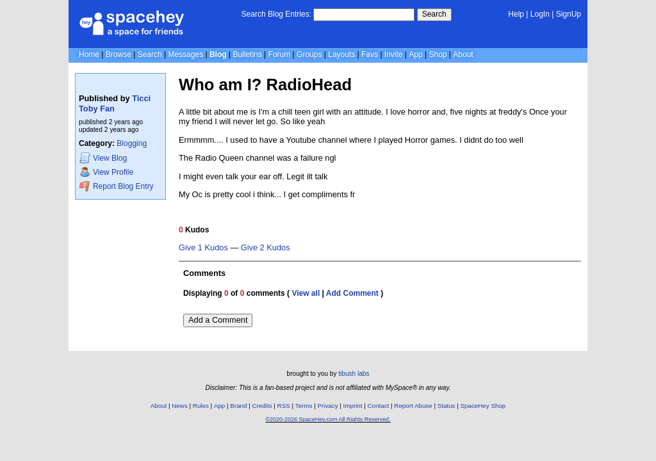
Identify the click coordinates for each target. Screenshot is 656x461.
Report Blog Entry (116, 186)
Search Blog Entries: (276, 14)
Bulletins (247, 54)
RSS (283, 405)
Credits (262, 405)
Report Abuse (413, 405)
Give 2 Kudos (265, 247)
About (463, 54)
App (415, 54)
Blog (218, 54)
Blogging (132, 143)
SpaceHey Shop (483, 405)
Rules (201, 405)
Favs (369, 54)
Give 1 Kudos (203, 247)
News (180, 405)
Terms (304, 405)
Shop (438, 54)
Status (446, 405)
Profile (106, 171)
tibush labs (353, 373)
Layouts (341, 54)
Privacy (327, 405)
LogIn (540, 14)
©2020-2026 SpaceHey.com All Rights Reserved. (327, 419)
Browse (118, 54)
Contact (379, 405)
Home (89, 54)
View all (305, 293)
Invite (393, 54)
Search (434, 14)
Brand (238, 405)
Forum (279, 54)
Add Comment (352, 293)
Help (516, 14)
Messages (185, 54)
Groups (309, 54)
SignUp (568, 14)
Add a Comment (217, 320)
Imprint (353, 405)
